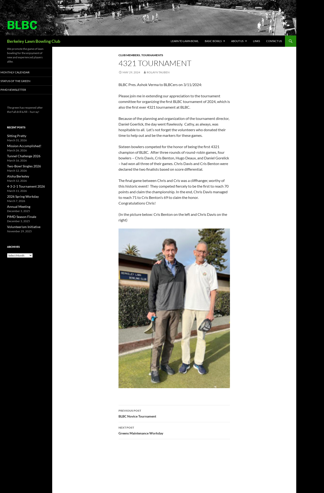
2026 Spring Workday (20, 195)
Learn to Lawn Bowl (185, 41)
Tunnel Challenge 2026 (21, 156)
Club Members (129, 55)
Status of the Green (20, 81)
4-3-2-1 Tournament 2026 (23, 185)
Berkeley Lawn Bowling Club (33, 41)
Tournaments (152, 55)
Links (256, 41)
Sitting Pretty (15, 136)
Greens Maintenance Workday (174, 430)
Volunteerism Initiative (21, 225)
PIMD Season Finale (19, 215)
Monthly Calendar (20, 72)
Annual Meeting (17, 205)
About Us (237, 41)
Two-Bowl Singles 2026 (21, 166)
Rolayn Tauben (158, 72)
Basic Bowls (213, 41)
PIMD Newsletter (18, 89)
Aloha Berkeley (16, 175)
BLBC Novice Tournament (174, 413)
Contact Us (274, 41)
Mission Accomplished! (21, 146)
